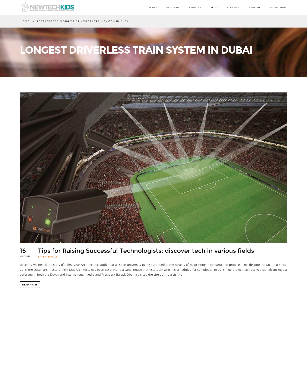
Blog (214, 7)
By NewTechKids (47, 256)
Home (153, 7)
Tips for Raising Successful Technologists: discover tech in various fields (146, 251)
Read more (30, 284)
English (254, 7)
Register (195, 7)
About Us (173, 7)
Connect (233, 7)
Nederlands (278, 7)
